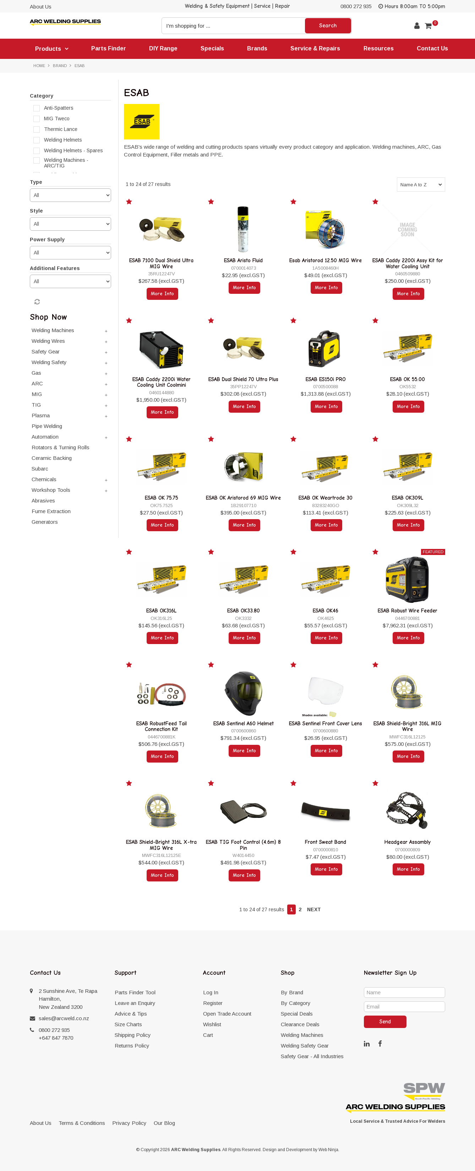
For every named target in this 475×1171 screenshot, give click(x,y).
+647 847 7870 (56, 1038)
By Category (296, 1003)
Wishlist (212, 1024)
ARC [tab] (37, 383)
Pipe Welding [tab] (47, 426)
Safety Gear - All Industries (312, 1056)
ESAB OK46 (325, 611)
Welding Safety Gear (305, 1046)
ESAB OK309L (407, 498)
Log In (210, 992)
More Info (162, 294)
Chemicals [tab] (44, 479)
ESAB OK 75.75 (161, 498)
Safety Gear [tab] (46, 351)
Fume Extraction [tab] (51, 511)
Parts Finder (108, 48)
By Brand (292, 992)
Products (48, 49)
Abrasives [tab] (43, 500)
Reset (36, 302)
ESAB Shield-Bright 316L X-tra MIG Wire (161, 845)
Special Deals (297, 1014)
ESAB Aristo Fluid (243, 260)
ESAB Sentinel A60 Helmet (243, 723)
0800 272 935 (356, 6)
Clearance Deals (300, 1024)
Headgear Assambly (407, 842)
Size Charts (128, 1024)
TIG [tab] (36, 405)
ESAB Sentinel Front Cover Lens (325, 723)
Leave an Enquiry (135, 1003)
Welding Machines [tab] (53, 330)
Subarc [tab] (40, 469)
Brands (257, 48)
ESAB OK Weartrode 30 (326, 498)
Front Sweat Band (325, 842)
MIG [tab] (37, 394)
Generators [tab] (45, 522)
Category (41, 96)
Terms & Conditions (82, 1123)
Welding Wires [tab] (48, 341)
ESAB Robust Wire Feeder (407, 611)
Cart (208, 1035)
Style (36, 211)
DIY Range (163, 48)
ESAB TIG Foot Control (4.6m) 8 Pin (243, 845)
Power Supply (47, 239)
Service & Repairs (315, 48)
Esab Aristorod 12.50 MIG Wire (325, 260)
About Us (40, 6)
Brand (60, 66)
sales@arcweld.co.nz (64, 1018)
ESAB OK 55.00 (407, 379)
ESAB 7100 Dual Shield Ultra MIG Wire (161, 263)
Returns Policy (132, 1046)
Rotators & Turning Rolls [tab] (60, 447)
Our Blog (164, 1123)
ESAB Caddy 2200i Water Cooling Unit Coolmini (161, 382)
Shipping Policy (133, 1035)
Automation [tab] (45, 437)
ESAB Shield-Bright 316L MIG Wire (407, 726)
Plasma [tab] (41, 415)
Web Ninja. (328, 1149)
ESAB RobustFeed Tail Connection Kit (161, 726)
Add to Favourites (130, 203)
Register (213, 1003)
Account (417, 25)
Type (36, 182)
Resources (379, 48)
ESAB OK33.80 (243, 611)
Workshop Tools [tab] (51, 490)
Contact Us (432, 48)
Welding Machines (302, 1035)
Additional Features (55, 268)
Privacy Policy (129, 1123)
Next (314, 909)
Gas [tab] (36, 373)
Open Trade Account (227, 1014)
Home (39, 66)
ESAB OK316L (161, 611)
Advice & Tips (131, 1014)
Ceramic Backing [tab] (52, 458)
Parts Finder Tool (135, 992)
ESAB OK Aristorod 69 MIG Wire (243, 498)
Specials (212, 48)
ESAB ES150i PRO (326, 379)
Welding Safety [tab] (49, 362)
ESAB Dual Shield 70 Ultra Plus (243, 379)
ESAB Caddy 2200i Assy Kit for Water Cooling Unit (407, 263)
